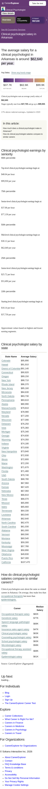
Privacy (8, 771)
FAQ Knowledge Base (15, 764)
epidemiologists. (8, 599)
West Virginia (8, 550)
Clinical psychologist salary (14, 633)
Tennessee (7, 510)
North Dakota (8, 396)
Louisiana (6, 514)
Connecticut (7, 372)
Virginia (5, 447)
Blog (7, 693)
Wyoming (6, 439)
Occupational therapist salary (16, 614)
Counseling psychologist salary (16, 637)
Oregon (5, 376)
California (6, 562)
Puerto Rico (7, 558)
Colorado (6, 360)
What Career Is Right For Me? (19, 719)
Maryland (6, 412)
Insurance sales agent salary (15, 629)
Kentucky (6, 542)
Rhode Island (8, 384)
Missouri (6, 503)
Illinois (5, 459)
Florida (5, 471)
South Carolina (9, 526)
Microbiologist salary (11, 645)
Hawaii (5, 364)
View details (8, 13)
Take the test (37, 3)
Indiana (5, 443)
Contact (8, 761)
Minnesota (7, 392)
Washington (7, 467)
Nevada (5, 416)
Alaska (5, 404)
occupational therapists (12, 596)
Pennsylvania (8, 400)
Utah (4, 475)
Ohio (4, 455)
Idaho (4, 507)
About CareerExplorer (15, 757)
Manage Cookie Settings (16, 785)
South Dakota (8, 479)
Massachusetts (9, 408)
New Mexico (7, 495)
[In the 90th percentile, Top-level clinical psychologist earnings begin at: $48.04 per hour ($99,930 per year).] (24, 173)
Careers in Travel (13, 733)
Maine (4, 463)
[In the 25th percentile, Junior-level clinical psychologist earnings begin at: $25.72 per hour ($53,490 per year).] (24, 273)
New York (6, 380)
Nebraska (6, 491)
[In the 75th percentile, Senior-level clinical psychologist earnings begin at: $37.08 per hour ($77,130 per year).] (24, 206)
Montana (6, 538)
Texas (4, 499)
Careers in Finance (14, 723)
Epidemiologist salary (12, 656)
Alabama (6, 530)
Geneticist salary (10, 618)
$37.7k (7, 86)
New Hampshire (9, 451)
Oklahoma (6, 554)
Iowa (4, 428)
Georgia (5, 435)
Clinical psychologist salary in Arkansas (18, 35)
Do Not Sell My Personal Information (22, 778)
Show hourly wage (21, 72)
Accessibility (11, 774)
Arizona (5, 483)
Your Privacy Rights (14, 781)
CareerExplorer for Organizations (21, 746)
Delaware (6, 424)
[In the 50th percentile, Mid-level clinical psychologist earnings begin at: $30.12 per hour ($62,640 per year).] (24, 239)
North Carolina (9, 522)
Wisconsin (6, 420)
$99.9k (40, 86)
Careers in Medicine (14, 726)
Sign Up (9, 700)
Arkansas (6, 518)
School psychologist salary (14, 641)
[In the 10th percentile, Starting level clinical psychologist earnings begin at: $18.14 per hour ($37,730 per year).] (24, 306)
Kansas (5, 487)
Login (7, 696)
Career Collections (14, 716)
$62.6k (24, 86)
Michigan (6, 431)
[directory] (24, 130)
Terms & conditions (14, 767)
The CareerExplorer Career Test (20, 703)
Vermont (6, 534)
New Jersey (7, 388)
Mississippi (7, 546)
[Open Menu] (15, 3)
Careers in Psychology (16, 730)
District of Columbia (11, 368)
